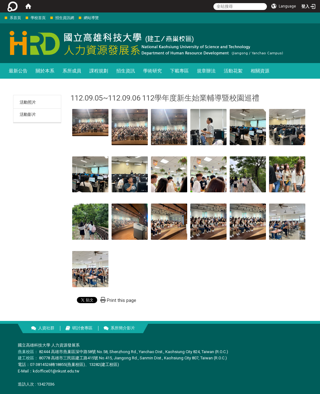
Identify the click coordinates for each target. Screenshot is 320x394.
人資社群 (46, 328)
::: (1, 17)
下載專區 (179, 71)
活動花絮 (233, 71)
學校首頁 (38, 18)
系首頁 (15, 18)
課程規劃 (98, 71)
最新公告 (18, 71)
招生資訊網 (64, 18)
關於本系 (45, 71)
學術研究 (152, 71)
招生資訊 (125, 71)
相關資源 (260, 71)
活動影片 (28, 114)
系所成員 (71, 71)
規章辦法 (206, 71)
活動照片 (28, 102)
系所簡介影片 (123, 328)
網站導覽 (91, 18)
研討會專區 (82, 328)
